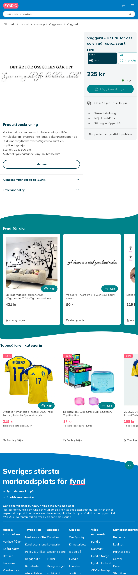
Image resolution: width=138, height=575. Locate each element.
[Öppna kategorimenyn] (132, 5)
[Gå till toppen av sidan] (129, 465)
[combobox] (69, 14)
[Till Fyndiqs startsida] (11, 5)
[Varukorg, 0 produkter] (123, 5)
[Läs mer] (41, 164)
